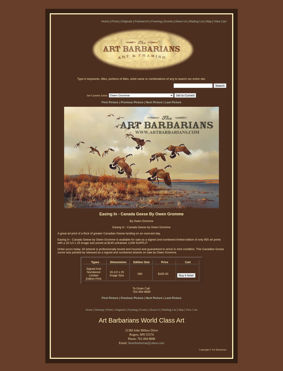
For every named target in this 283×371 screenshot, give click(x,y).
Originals (126, 21)
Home (105, 21)
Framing (156, 21)
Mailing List (196, 21)
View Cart (220, 21)
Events (168, 21)
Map (209, 21)
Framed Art (142, 21)
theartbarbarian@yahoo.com (146, 343)
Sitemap (99, 309)
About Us (181, 21)
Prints (115, 21)
